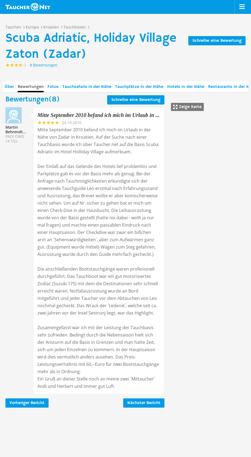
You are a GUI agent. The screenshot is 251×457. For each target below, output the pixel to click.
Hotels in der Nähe (185, 87)
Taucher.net (27, 7)
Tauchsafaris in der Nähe (86, 87)
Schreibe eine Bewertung (217, 40)
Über (9, 87)
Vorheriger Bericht (27, 403)
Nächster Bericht (143, 403)
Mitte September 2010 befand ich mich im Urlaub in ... (98, 115)
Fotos (53, 87)
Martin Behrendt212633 (20, 129)
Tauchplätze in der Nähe (139, 87)
